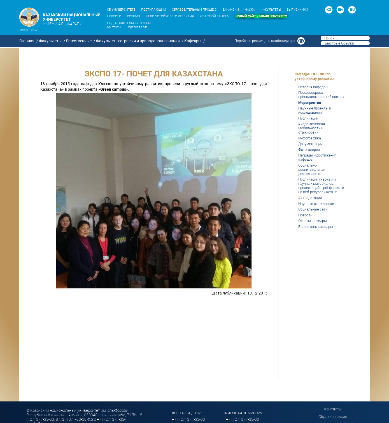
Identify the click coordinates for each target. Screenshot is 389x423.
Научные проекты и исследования (314, 110)
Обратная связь (138, 27)
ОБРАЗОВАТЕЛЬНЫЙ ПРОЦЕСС (194, 9)
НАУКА (250, 9)
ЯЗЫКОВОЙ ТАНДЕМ (214, 16)
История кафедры (313, 87)
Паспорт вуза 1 (29, 30)
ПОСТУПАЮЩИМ (153, 9)
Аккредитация (310, 198)
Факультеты (50, 41)
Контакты (114, 27)
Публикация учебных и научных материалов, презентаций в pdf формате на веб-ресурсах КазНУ (321, 185)
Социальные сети (312, 209)
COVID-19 (133, 16)
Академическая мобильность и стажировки (311, 128)
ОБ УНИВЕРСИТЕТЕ (121, 9)
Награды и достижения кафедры (317, 157)
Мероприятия (309, 103)
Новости (305, 215)
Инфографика (309, 138)
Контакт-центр (186, 413)
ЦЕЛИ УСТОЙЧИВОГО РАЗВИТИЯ (170, 16)
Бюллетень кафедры (315, 227)
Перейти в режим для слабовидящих (264, 41)
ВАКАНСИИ (230, 9)
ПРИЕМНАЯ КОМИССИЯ (242, 413)
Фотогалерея (309, 150)
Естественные (79, 41)
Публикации (308, 118)
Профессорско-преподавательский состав (321, 94)
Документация (310, 144)
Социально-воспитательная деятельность (311, 169)
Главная (26, 41)
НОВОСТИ (114, 16)
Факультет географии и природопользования (138, 41)
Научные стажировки (316, 204)
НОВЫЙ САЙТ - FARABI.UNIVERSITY (261, 16)
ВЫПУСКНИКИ (297, 9)
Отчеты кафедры (312, 221)
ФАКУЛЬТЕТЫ (271, 9)
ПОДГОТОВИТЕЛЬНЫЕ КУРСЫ (129, 23)
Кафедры (192, 41)
